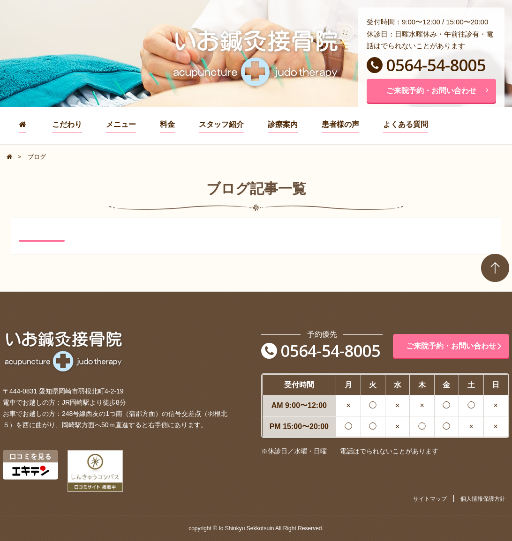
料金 (167, 124)
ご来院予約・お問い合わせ (437, 91)
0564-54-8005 (426, 65)
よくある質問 (405, 124)
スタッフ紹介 (221, 124)
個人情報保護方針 (482, 499)
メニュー (121, 124)
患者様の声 (340, 124)
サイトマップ (430, 499)
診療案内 (283, 124)
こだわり (67, 124)
